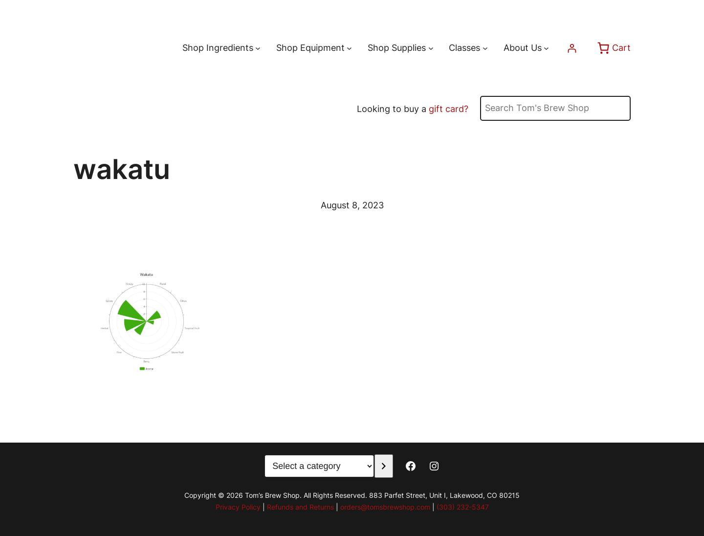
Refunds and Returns (300, 507)
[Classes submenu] (485, 48)
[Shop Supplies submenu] (431, 48)
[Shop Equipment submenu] (349, 48)
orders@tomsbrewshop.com (385, 507)
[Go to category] (383, 466)
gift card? (448, 109)
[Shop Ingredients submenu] (258, 48)
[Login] (572, 48)
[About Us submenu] (546, 48)
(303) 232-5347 (463, 507)
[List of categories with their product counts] (319, 466)
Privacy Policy (238, 507)
